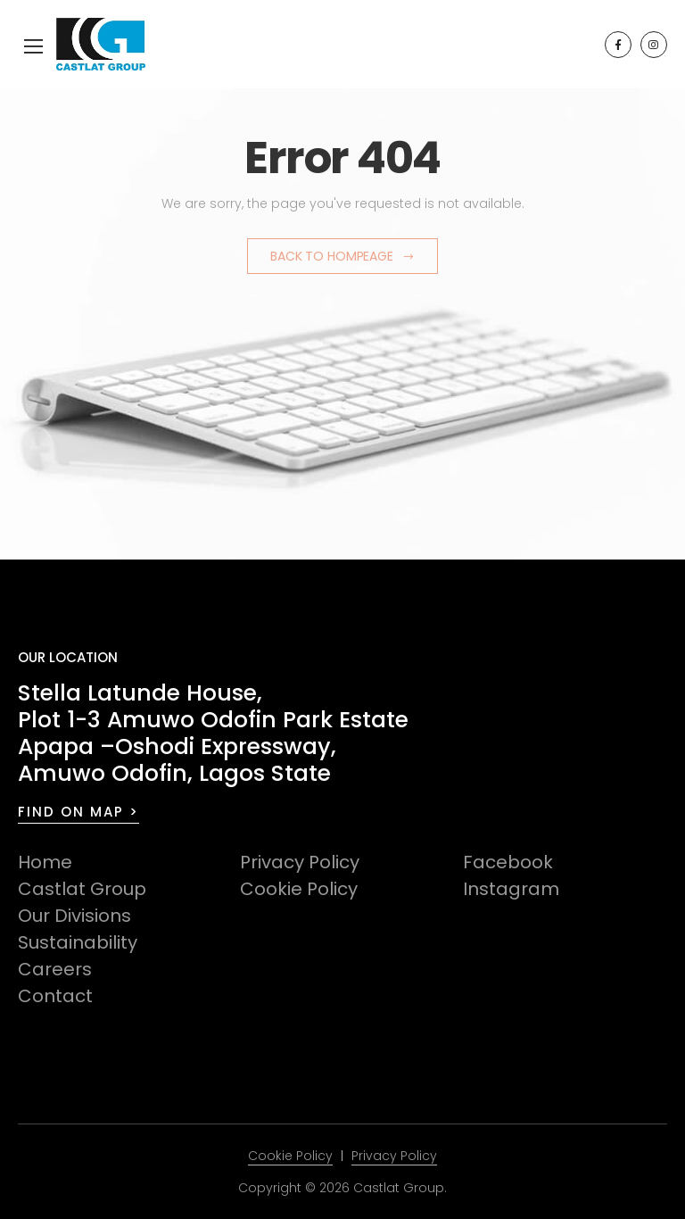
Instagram (511, 888)
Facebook (508, 862)
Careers (55, 969)
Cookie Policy (299, 888)
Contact (55, 996)
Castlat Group (82, 888)
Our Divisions (74, 915)
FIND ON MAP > (78, 811)
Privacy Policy (299, 862)
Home (45, 862)
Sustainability (77, 942)
